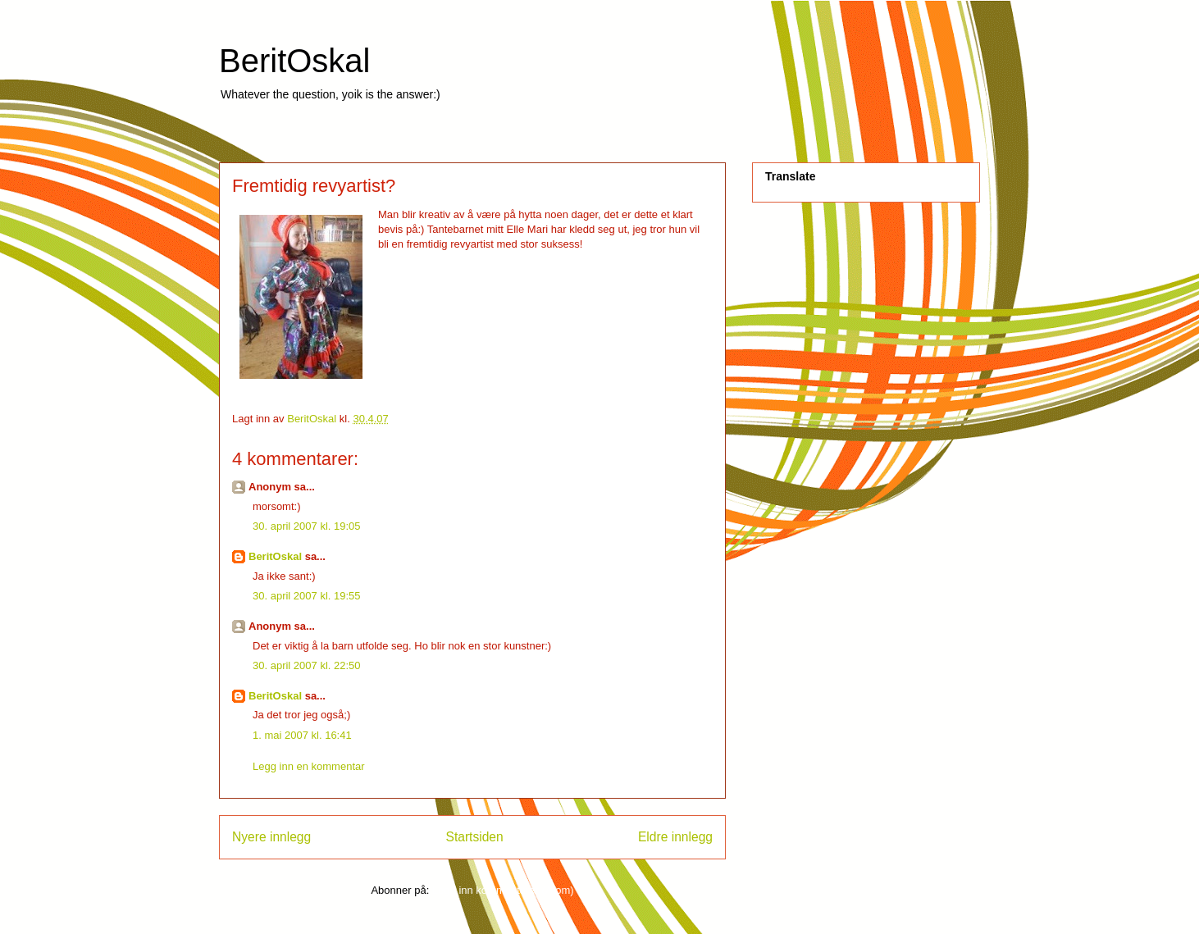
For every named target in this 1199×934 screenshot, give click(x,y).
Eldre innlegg (675, 837)
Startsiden (474, 837)
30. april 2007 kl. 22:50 (307, 665)
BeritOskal (295, 61)
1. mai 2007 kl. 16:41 (302, 735)
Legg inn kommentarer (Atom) (503, 890)
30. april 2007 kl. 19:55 (307, 596)
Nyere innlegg (271, 837)
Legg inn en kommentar (309, 766)
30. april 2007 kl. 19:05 (307, 526)
